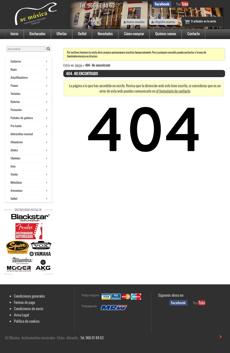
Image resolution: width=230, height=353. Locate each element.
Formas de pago (24, 302)
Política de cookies (27, 321)
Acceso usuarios (134, 22)
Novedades (105, 33)
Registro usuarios (163, 22)
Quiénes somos (165, 33)
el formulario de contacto (173, 91)
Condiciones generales (29, 296)
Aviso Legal (21, 315)
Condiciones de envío (28, 308)
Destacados (37, 33)
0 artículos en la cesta (203, 21)
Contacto (193, 33)
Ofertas (62, 33)
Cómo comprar (134, 33)
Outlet (82, 33)
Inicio (14, 33)
